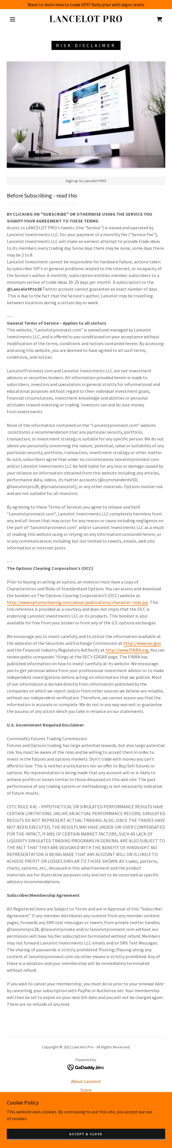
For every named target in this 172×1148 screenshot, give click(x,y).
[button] (15, 19)
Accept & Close (85, 1134)
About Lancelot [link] (86, 1081)
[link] (86, 19)
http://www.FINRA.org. (127, 650)
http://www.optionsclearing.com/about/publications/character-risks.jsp (77, 602)
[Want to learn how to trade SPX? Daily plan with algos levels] (86, 4)
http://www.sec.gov (142, 643)
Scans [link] (86, 1090)
